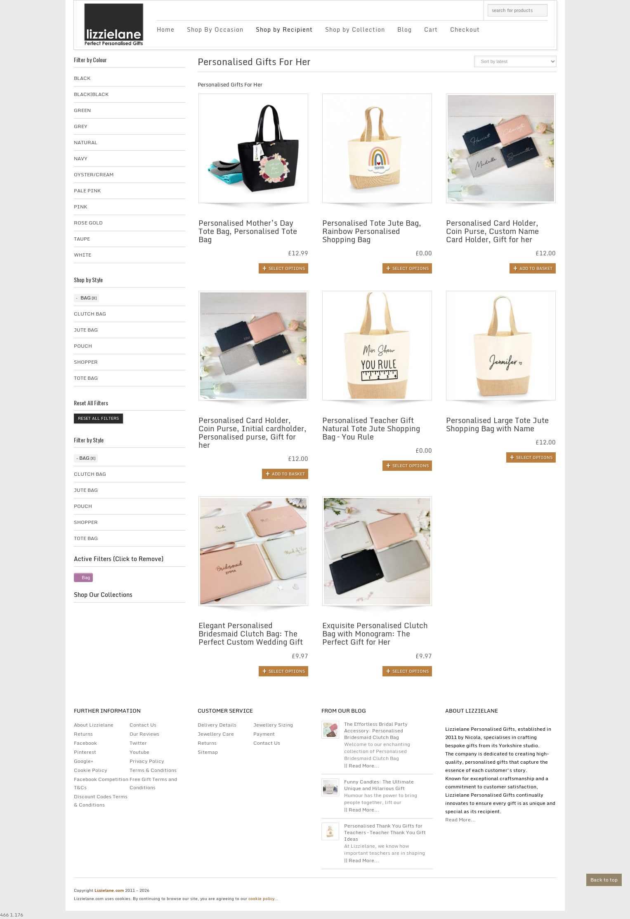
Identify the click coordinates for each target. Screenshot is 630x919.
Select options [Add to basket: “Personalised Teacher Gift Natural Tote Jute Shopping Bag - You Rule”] (410, 465)
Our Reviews (144, 734)
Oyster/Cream (93, 174)
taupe (82, 239)
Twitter (138, 743)
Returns (83, 734)
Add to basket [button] (535, 268)
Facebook (85, 743)
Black (82, 78)
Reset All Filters (98, 418)
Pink (80, 206)
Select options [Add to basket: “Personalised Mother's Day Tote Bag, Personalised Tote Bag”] (287, 268)
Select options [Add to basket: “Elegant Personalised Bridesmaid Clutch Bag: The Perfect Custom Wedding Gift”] (287, 671)
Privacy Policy (147, 761)
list (462, 64)
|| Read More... (361, 765)
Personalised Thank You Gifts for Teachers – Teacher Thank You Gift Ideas (385, 832)
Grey (80, 126)
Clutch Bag (90, 314)
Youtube (139, 752)
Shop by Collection (355, 29)
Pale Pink (87, 190)
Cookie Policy (90, 770)
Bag (85, 298)
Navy (80, 158)
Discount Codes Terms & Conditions (100, 801)
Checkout (465, 29)
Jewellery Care (216, 734)
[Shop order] (515, 61)
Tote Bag (86, 378)
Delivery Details (217, 725)
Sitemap (208, 752)
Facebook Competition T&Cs (101, 783)
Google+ (83, 761)
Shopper (86, 362)
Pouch (83, 346)
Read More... (460, 819)
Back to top (604, 880)
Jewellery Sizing (273, 725)
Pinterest (85, 752)
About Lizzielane (93, 725)
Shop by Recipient (284, 29)
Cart (431, 29)
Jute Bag (86, 330)
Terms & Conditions (153, 770)
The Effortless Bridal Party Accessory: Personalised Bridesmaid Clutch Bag (376, 731)
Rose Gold (88, 223)
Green (82, 110)
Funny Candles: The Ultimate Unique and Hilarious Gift (379, 785)
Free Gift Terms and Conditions (153, 783)
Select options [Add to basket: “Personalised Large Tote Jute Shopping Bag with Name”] (534, 457)
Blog (404, 29)
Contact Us (143, 725)
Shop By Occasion (215, 29)
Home (166, 29)
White (82, 255)
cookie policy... (263, 898)
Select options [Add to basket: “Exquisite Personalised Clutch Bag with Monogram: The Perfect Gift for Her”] (410, 671)
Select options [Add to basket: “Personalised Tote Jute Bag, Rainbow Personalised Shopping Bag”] (410, 268)
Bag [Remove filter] (86, 577)
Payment (264, 734)
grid (448, 64)
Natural (85, 142)
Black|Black (91, 94)
